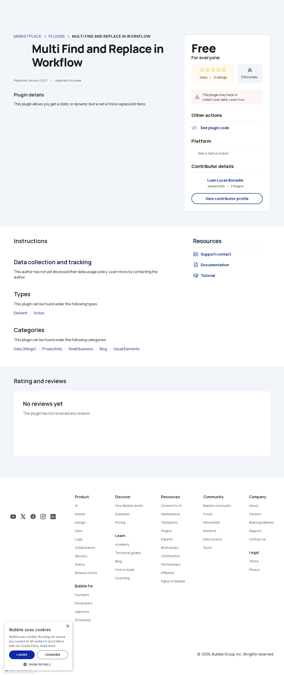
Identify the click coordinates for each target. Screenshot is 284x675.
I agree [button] (21, 655)
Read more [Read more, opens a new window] (47, 646)
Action (39, 312)
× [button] (67, 626)
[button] (38, 664)
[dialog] (39, 645)
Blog (103, 348)
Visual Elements (126, 348)
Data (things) (25, 348)
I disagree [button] (53, 655)
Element (20, 312)
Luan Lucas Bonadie (225, 180)
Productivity (52, 348)
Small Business (81, 348)
